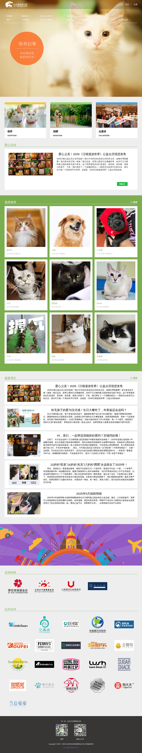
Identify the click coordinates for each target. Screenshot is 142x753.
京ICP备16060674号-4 (71, 747)
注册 (135, 4)
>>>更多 (133, 202)
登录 (127, 4)
